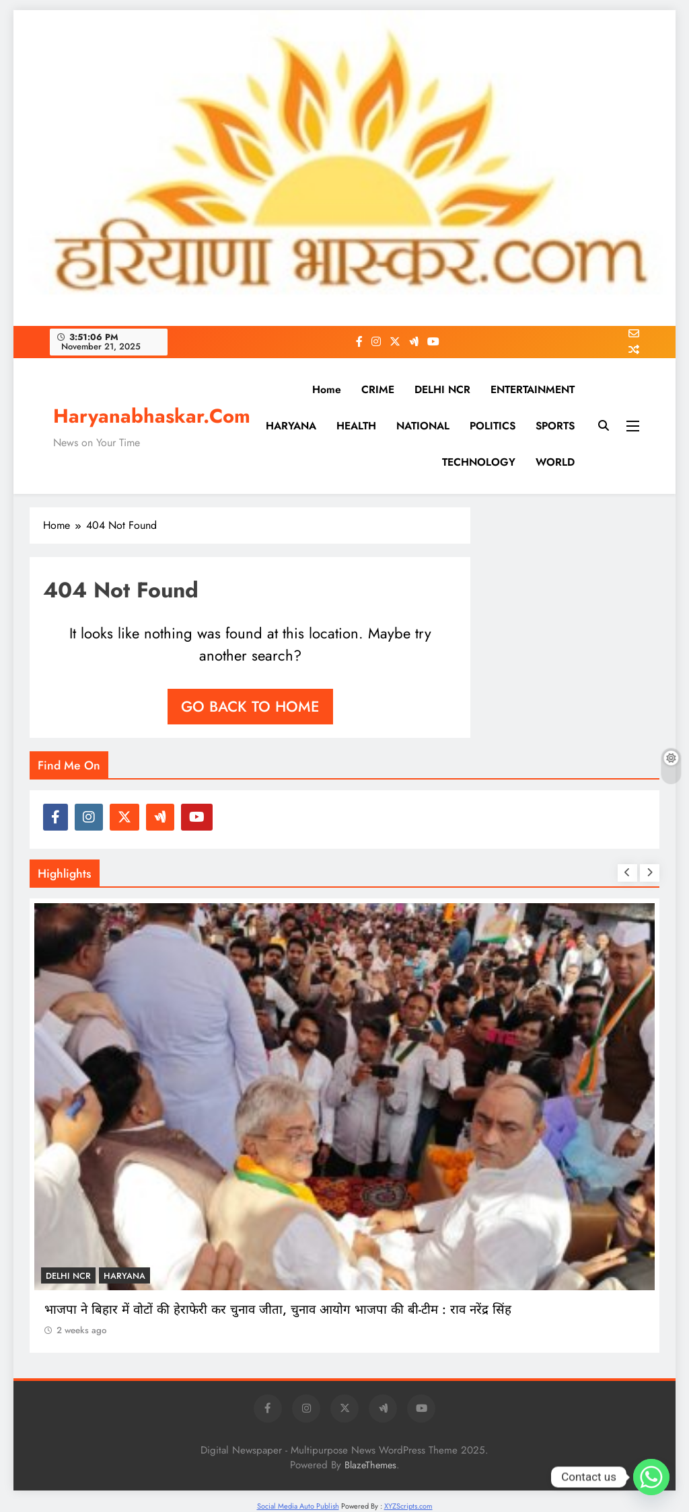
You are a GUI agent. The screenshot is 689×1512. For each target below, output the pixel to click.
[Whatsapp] (651, 1477)
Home (326, 389)
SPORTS (555, 425)
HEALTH (356, 425)
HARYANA (291, 425)
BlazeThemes (370, 1465)
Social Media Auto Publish (298, 1506)
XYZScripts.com (408, 1506)
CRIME (377, 389)
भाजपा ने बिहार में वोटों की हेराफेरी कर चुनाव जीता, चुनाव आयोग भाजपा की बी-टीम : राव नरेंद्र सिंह (277, 1309)
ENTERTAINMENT (533, 389)
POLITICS (492, 425)
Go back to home (250, 706)
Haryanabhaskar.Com (151, 416)
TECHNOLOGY (478, 462)
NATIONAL (422, 425)
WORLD (555, 462)
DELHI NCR (442, 389)
